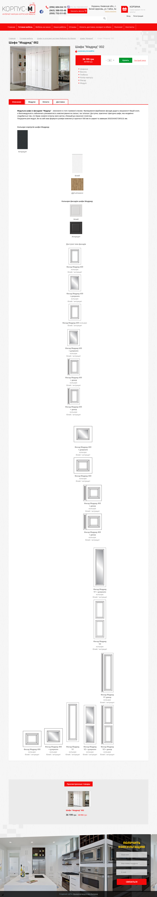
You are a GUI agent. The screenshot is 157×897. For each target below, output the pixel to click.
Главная (11, 27)
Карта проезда (110, 11)
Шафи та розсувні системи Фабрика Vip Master (56, 38)
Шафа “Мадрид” (86, 38)
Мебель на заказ (43, 27)
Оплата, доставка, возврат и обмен (95, 27)
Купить (125, 60)
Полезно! (118, 27)
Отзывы (72, 27)
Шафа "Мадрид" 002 (105, 38)
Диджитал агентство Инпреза (85, 894)
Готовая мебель (25, 27)
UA (31, 3)
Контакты (129, 27)
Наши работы (60, 27)
